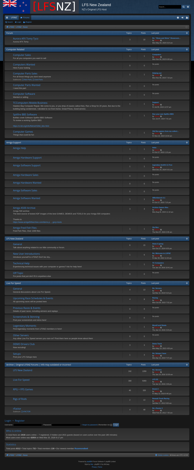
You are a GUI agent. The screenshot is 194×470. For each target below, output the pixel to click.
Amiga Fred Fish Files (25, 227)
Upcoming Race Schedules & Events (33, 298)
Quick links (7, 18)
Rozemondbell (81, 448)
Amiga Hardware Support (27, 157)
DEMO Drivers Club (24, 344)
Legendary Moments (24, 325)
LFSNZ (14, 18)
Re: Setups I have (159, 353)
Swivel (157, 40)
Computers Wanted (24, 64)
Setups (17, 353)
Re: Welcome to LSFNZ (161, 253)
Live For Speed (13, 283)
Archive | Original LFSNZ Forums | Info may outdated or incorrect (38, 364)
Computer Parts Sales (25, 73)
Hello (154, 148)
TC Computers (158, 263)
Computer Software (24, 94)
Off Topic (18, 273)
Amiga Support (13, 142)
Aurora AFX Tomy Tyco (25, 38)
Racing (155, 298)
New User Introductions (26, 253)
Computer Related (15, 49)
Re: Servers (157, 288)
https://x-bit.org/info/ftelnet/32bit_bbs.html (31, 126)
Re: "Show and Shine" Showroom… (166, 38)
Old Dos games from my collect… (165, 131)
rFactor (17, 408)
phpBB (89, 461)
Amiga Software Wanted (26, 198)
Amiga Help (19, 148)
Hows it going (157, 244)
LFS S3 (155, 379)
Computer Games (23, 131)
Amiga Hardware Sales (25, 175)
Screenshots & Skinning (26, 316)
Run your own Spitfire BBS (163, 114)
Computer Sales (22, 55)
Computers (156, 54)
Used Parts (38, 79)
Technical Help (21, 263)
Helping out (157, 73)
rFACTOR (25, 411)
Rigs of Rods (20, 399)
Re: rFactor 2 (157, 408)
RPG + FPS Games (23, 389)
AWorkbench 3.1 (158, 198)
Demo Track (157, 344)
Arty (91, 464)
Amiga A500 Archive (24, 208)
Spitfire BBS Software (25, 114)
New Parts (27, 79)
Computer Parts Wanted (26, 85)
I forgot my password (89, 425)
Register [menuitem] (187, 18)
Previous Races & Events (26, 308)
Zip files (155, 227)
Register (29, 22)
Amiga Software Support (26, 165)
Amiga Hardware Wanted (27, 182)
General (17, 244)
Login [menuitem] (183, 18)
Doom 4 (155, 389)
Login (19, 22)
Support (155, 102)
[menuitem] (178, 17)
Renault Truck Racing (160, 398)
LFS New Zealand (14, 238)
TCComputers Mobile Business (30, 102)
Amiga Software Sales (25, 190)
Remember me (105, 425)
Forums (26, 18)
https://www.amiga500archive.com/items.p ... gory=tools (37, 222)
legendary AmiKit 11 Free (162, 165)
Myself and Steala (159, 325)
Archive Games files (160, 207)
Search (10, 22)
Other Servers (21, 335)
